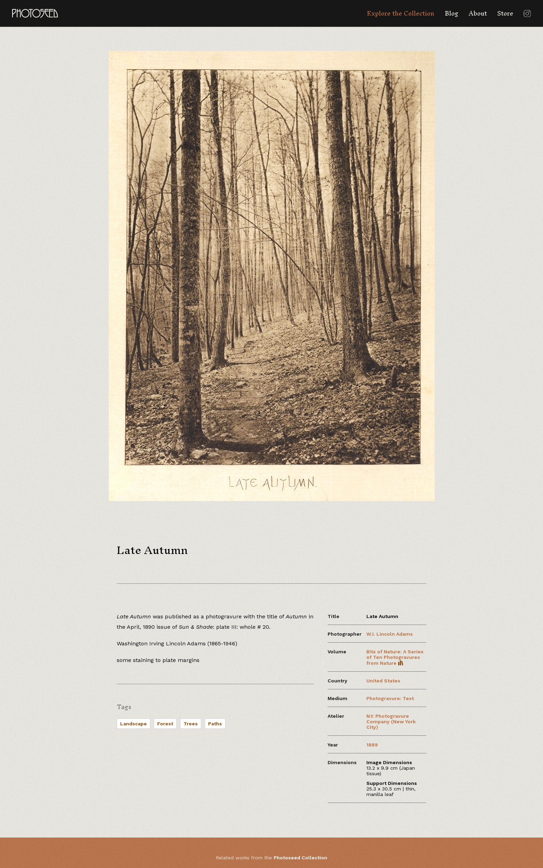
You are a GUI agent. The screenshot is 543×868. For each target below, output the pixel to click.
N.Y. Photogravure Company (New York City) (391, 721)
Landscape (133, 723)
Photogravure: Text (390, 698)
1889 (372, 745)
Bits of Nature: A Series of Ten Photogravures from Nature (395, 657)
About (478, 13)
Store (505, 13)
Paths (215, 723)
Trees (191, 723)
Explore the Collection (400, 13)
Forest (165, 723)
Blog (451, 13)
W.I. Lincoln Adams (389, 634)
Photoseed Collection (300, 857)
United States (383, 680)
